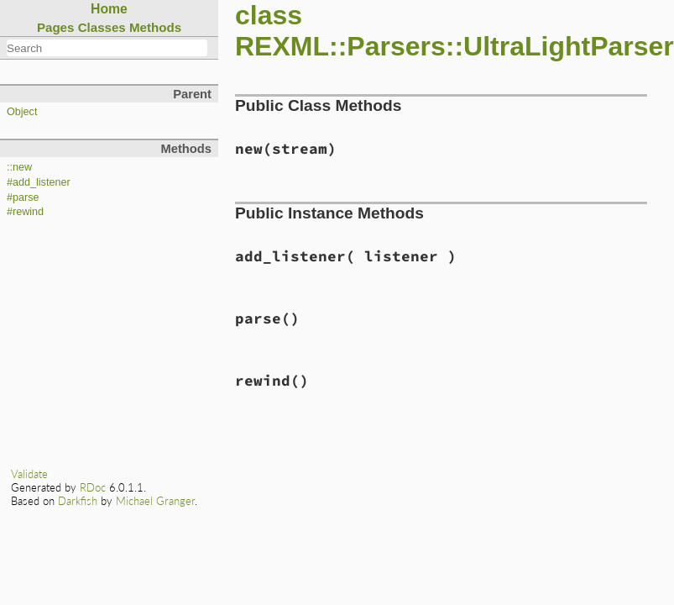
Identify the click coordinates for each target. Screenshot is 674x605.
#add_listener (39, 182)
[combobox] (107, 47)
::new (19, 167)
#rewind (25, 212)
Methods (155, 27)
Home (109, 9)
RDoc (93, 487)
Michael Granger (155, 501)
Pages (56, 27)
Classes (102, 27)
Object (22, 112)
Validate (29, 474)
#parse (23, 197)
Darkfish (77, 501)
